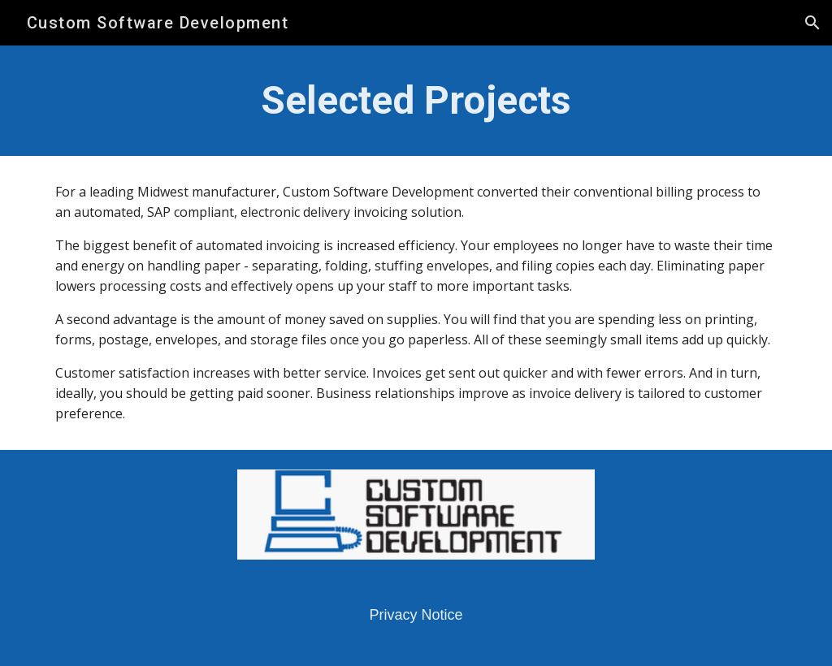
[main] (416, 100)
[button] (812, 22)
